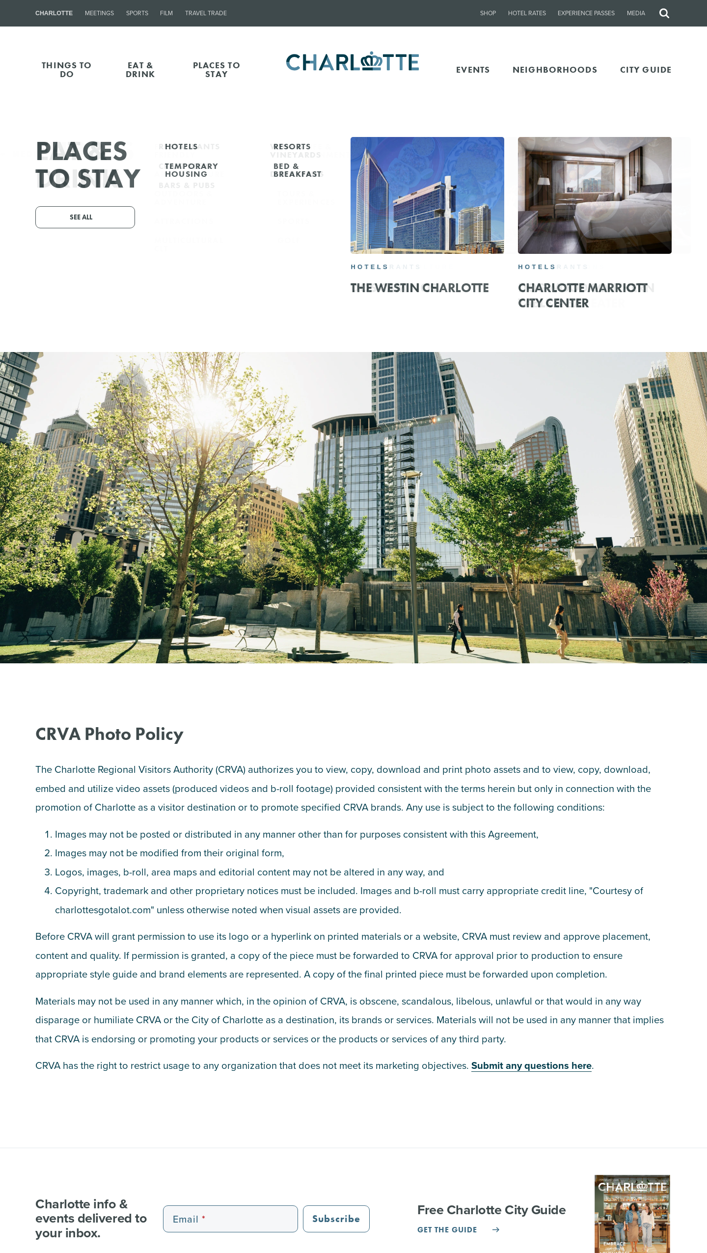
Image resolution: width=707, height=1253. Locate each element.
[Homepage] (353, 69)
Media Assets (664, 154)
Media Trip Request (60, 154)
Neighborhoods (555, 69)
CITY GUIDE (646, 69)
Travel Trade (206, 13)
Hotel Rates (527, 13)
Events (473, 69)
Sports (137, 13)
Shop (488, 13)
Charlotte (54, 13)
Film (166, 13)
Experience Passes (586, 13)
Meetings (99, 13)
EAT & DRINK (141, 69)
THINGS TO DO (67, 69)
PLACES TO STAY (217, 69)
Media (636, 13)
